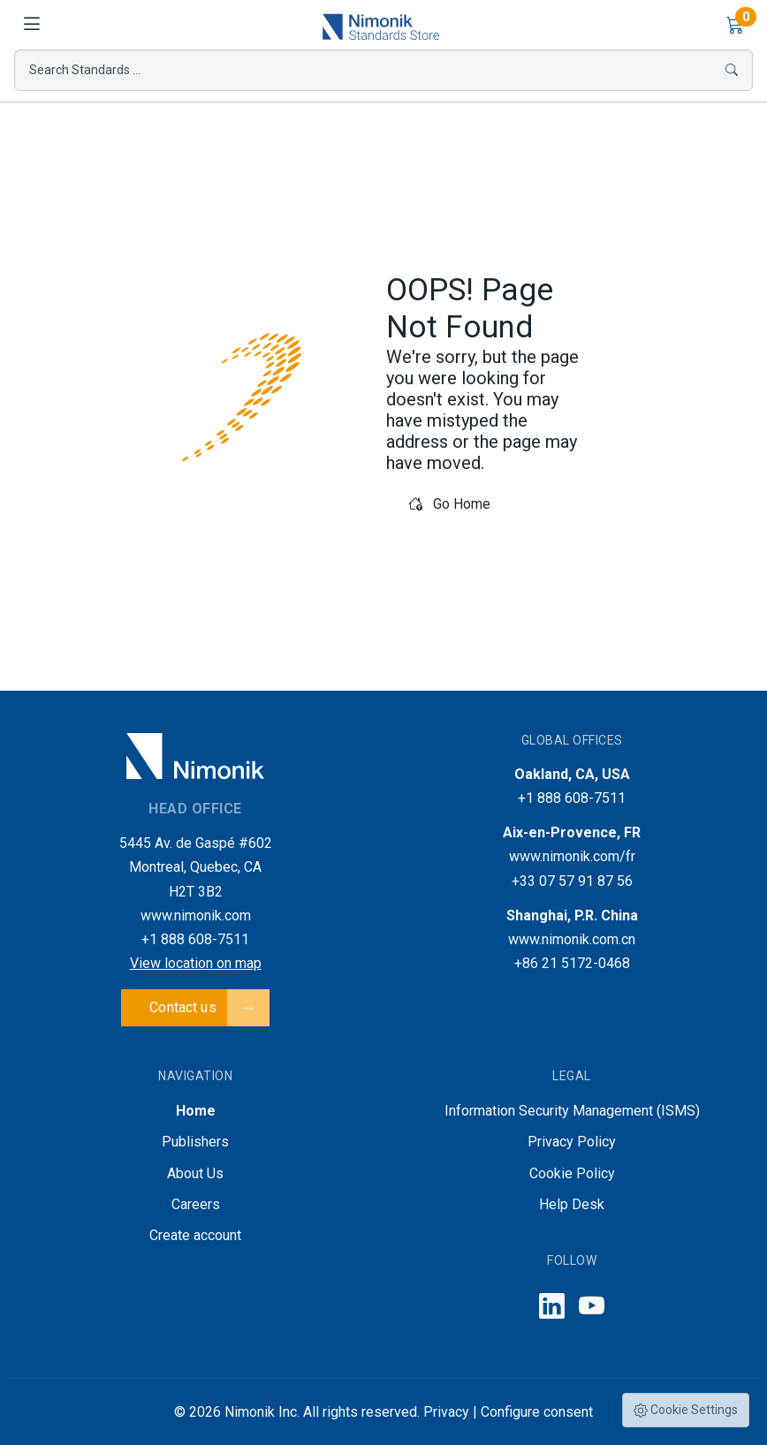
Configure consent (537, 1411)
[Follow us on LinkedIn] (552, 1306)
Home (196, 1110)
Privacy (446, 1411)
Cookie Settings (686, 1410)
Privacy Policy (572, 1141)
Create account (195, 1235)
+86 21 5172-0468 (572, 963)
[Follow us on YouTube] (591, 1306)
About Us (195, 1173)
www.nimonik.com (195, 915)
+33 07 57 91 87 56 (572, 881)
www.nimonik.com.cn (571, 939)
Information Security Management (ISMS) (572, 1110)
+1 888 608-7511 (195, 939)
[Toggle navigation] (31, 24)
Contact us (182, 1007)
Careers (195, 1204)
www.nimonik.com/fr (572, 856)
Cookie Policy (572, 1173)
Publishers (195, 1141)
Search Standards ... (383, 70)
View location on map (196, 963)
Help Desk (571, 1204)
